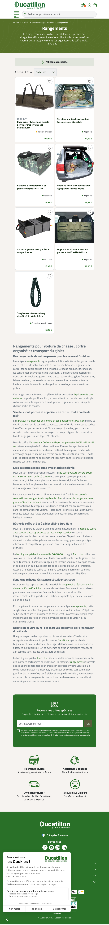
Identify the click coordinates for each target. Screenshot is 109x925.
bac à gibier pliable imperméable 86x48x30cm (41, 554)
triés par (28, 72)
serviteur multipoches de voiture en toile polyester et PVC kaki (50, 421)
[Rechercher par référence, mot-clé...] (59, 14)
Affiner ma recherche (57, 62)
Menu (16, 14)
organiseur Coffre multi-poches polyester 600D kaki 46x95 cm (54, 444)
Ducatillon (63, 640)
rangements (33, 361)
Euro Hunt (78, 554)
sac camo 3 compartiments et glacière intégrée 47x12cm (50, 497)
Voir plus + (21, 740)
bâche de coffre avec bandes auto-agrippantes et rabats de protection (54, 531)
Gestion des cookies (63, 918)
